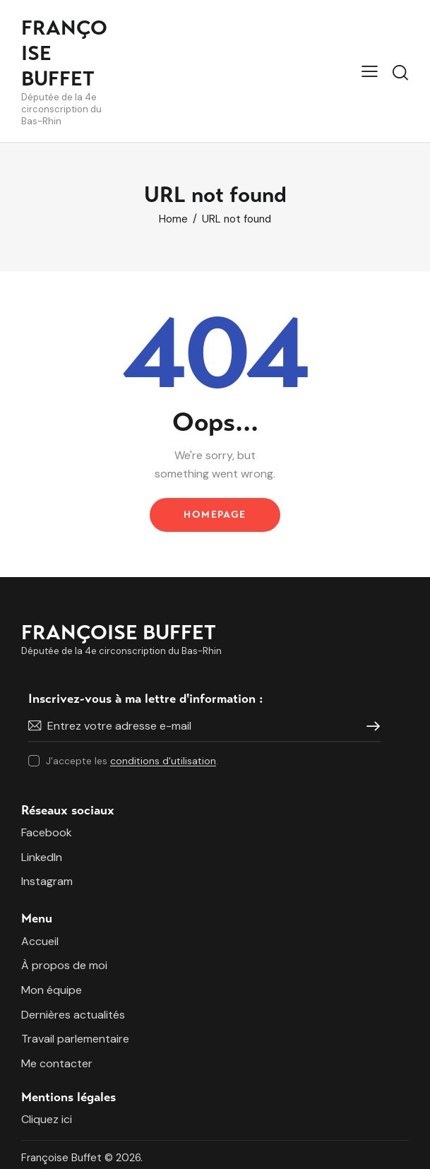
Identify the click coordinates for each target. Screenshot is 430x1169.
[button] (370, 70)
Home (173, 219)
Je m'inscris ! (370, 726)
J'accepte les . (132, 760)
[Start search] (400, 72)
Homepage (215, 515)
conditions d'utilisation (163, 761)
